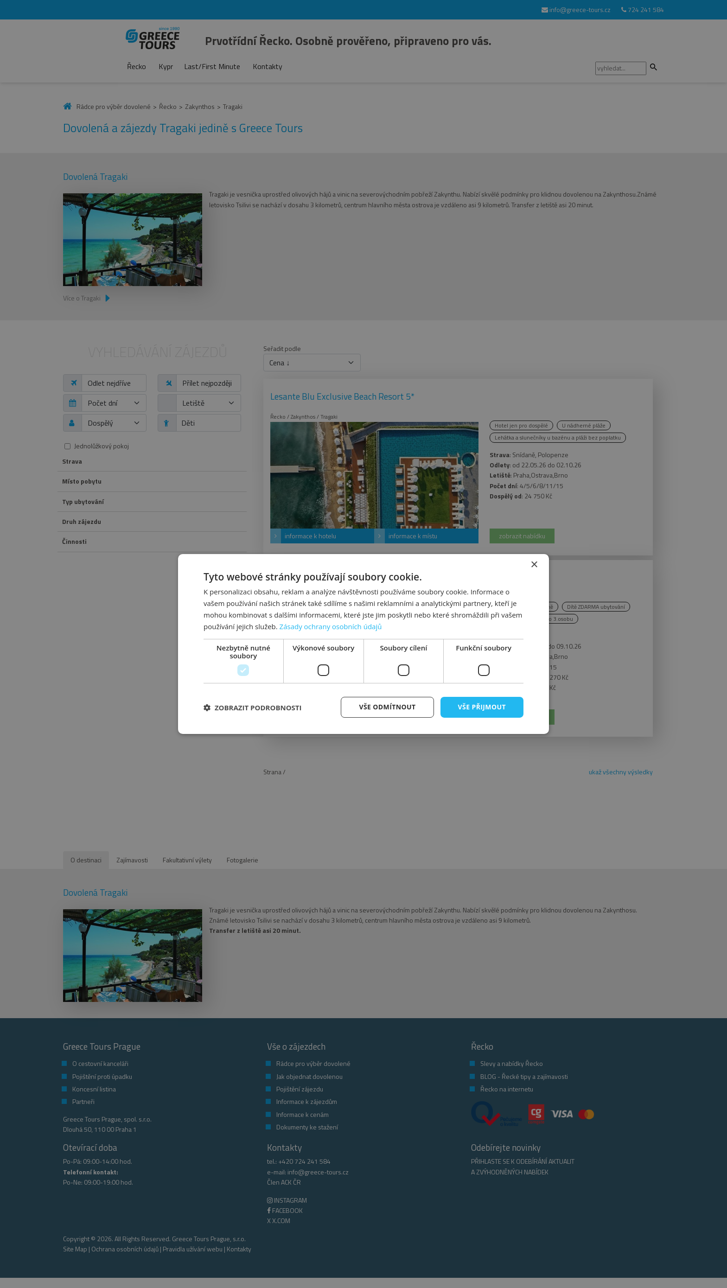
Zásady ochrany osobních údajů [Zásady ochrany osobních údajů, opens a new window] (331, 626)
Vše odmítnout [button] (387, 706)
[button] (253, 707)
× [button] (533, 564)
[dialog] (363, 644)
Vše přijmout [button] (482, 706)
